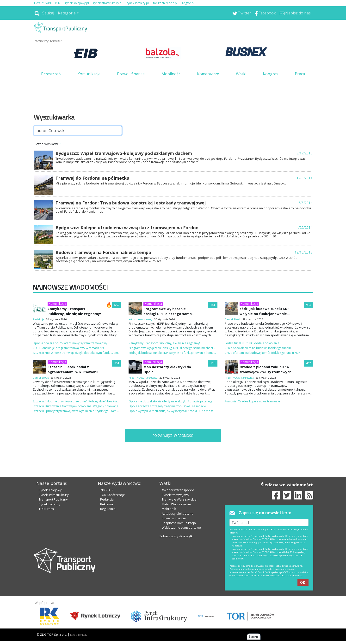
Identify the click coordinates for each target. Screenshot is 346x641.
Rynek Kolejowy (50, 490)
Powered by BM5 (78, 634)
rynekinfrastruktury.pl (107, 3)
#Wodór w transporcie (178, 490)
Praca (300, 73)
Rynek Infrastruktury (54, 495)
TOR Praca (46, 509)
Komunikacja (88, 73)
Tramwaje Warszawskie (179, 499)
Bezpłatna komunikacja (179, 523)
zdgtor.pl (188, 3)
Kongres (270, 73)
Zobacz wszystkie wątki (176, 536)
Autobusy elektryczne (177, 513)
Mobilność (170, 73)
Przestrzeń (51, 73)
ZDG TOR (106, 490)
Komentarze (208, 73)
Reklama (106, 504)
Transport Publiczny (53, 499)
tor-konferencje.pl (165, 3)
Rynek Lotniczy (49, 504)
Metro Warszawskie (176, 504)
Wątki (241, 73)
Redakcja (107, 499)
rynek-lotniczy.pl (138, 3)
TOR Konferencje (112, 495)
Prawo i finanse (131, 73)
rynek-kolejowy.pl (77, 3)
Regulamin (108, 509)
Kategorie (67, 13)
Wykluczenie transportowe (181, 527)
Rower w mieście (174, 518)
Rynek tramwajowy (175, 495)
